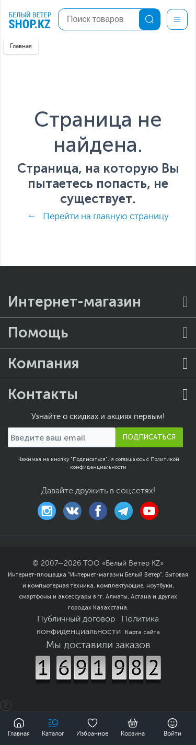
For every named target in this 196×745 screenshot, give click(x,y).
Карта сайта (142, 632)
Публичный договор (76, 619)
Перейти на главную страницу (106, 216)
